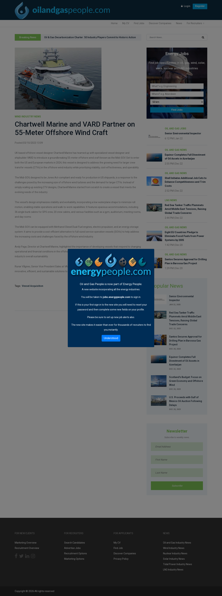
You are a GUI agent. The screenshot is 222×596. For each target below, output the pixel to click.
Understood (111, 338)
